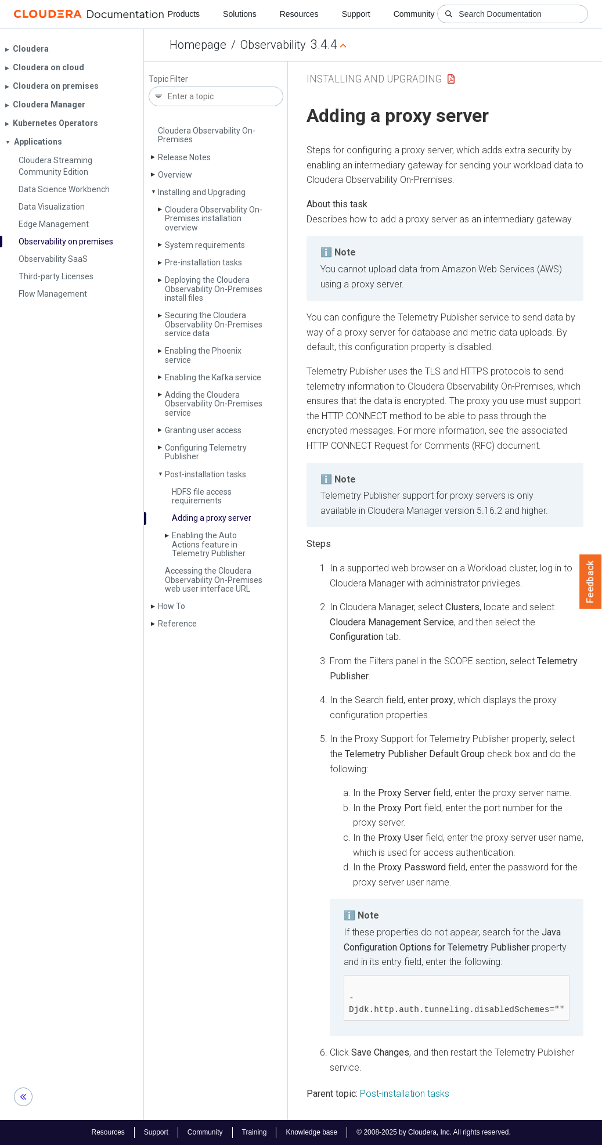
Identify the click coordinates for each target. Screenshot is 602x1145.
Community (414, 14)
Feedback (590, 581)
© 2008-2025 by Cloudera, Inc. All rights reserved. (433, 1132)
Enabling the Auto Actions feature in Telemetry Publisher (209, 544)
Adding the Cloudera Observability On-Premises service (213, 403)
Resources (299, 14)
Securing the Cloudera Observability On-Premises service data (213, 324)
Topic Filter (168, 79)
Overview (175, 174)
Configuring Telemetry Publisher (206, 452)
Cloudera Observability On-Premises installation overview (213, 218)
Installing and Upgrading (202, 192)
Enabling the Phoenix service (203, 355)
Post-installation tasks (205, 474)
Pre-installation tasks (203, 262)
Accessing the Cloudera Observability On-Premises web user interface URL (213, 579)
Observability (273, 45)
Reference (177, 623)
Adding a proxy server (211, 518)
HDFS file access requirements (202, 496)
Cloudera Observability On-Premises (206, 135)
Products (184, 14)
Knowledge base (311, 1132)
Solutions (240, 14)
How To (171, 606)
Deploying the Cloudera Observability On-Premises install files (213, 289)
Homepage (198, 45)
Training (254, 1132)
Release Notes (184, 157)
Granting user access (203, 430)
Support (356, 14)
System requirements (205, 245)
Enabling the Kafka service (213, 377)
